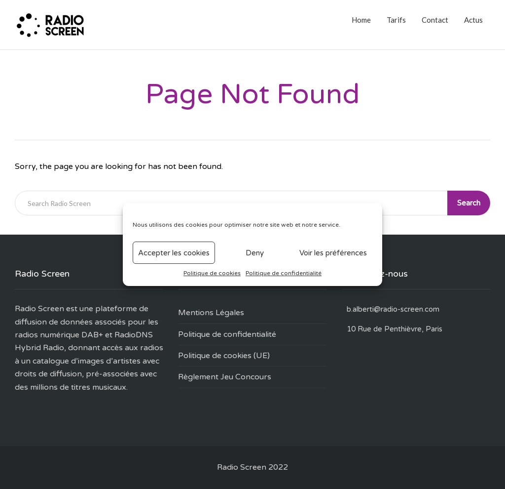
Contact (435, 19)
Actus (473, 19)
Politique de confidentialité (284, 273)
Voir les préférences (333, 252)
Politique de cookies (212, 273)
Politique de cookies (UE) (224, 356)
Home (361, 19)
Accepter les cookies (174, 252)
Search (468, 203)
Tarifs (396, 19)
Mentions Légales (211, 313)
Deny (255, 252)
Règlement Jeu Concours (224, 377)
